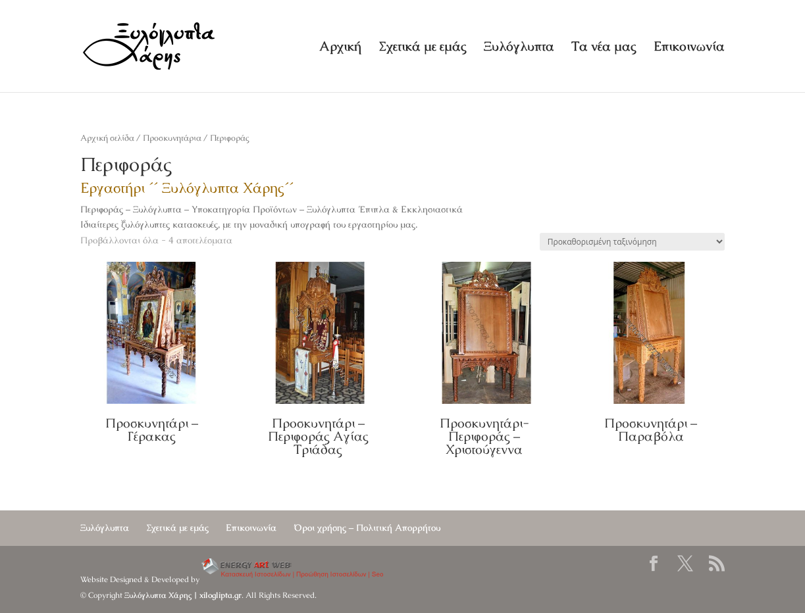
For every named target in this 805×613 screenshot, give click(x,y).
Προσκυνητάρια (172, 137)
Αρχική (340, 48)
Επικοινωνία (689, 48)
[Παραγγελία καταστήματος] (632, 242)
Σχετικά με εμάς (422, 48)
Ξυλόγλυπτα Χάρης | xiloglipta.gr (183, 595)
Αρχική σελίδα (107, 137)
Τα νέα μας (603, 48)
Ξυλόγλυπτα (519, 48)
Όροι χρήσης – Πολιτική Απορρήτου (367, 527)
